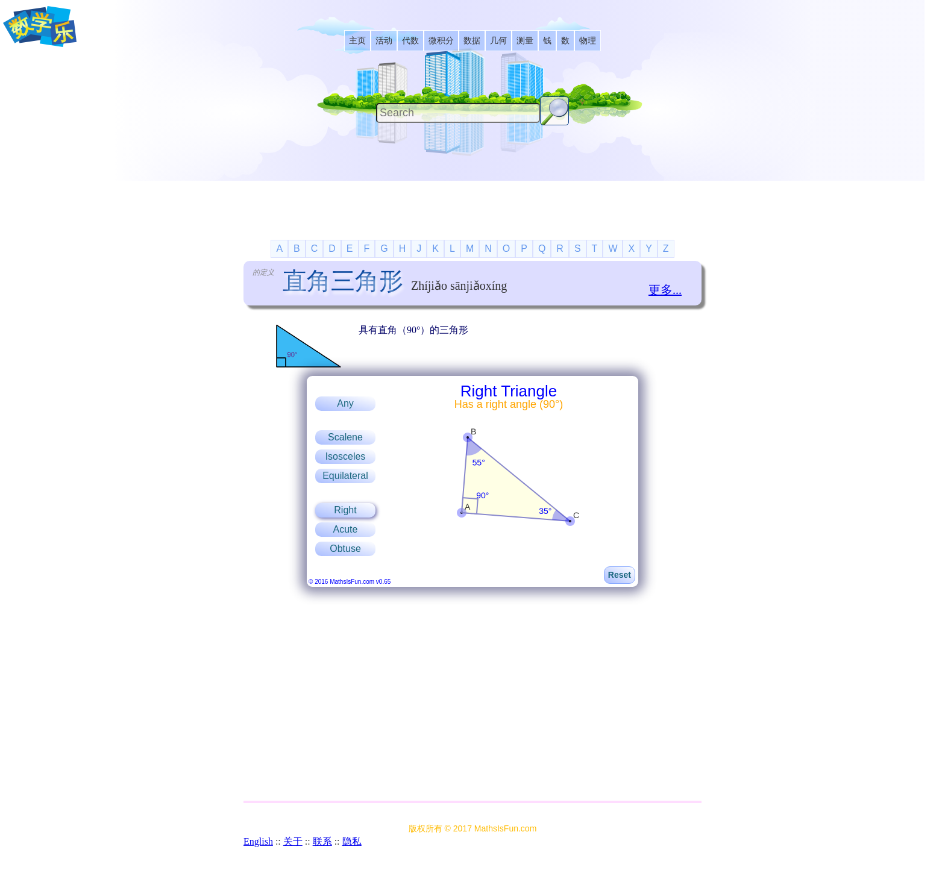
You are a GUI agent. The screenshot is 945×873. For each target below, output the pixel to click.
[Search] (458, 113)
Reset (619, 575)
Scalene (345, 437)
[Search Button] (554, 110)
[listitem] (357, 40)
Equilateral (345, 476)
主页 (357, 40)
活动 (383, 40)
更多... (665, 289)
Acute (345, 529)
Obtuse (345, 548)
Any (345, 403)
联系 (322, 841)
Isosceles (345, 456)
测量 (524, 40)
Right (345, 510)
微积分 (441, 40)
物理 (587, 40)
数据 (471, 40)
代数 (410, 40)
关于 (293, 841)
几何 (498, 40)
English (258, 841)
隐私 (352, 841)
